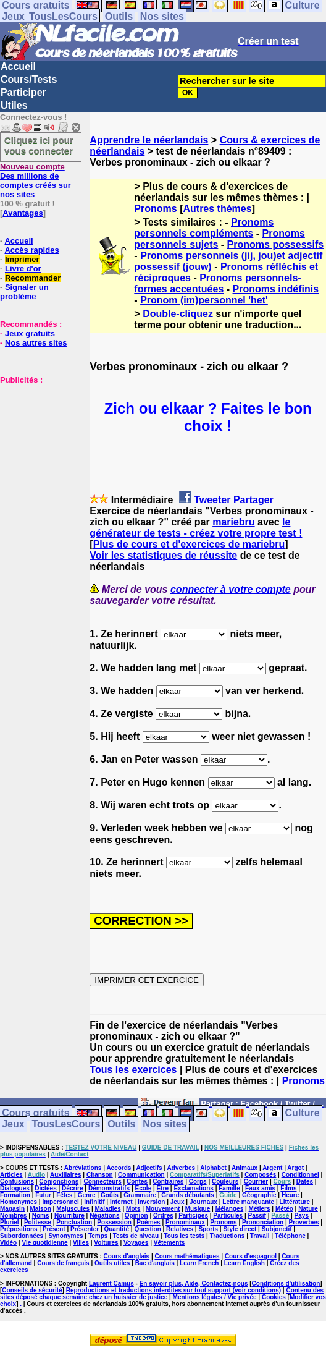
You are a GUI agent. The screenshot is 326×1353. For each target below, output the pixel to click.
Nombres (13, 1215)
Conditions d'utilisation (286, 1283)
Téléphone (290, 1235)
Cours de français (63, 1263)
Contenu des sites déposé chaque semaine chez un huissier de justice (162, 1293)
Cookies (274, 1297)
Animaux (244, 1167)
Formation (15, 1195)
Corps (198, 1181)
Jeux (13, 16)
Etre (163, 1188)
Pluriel (9, 1222)
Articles (11, 1174)
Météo (284, 1208)
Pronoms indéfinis (276, 289)
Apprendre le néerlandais (149, 140)
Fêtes (64, 1195)
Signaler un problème (24, 291)
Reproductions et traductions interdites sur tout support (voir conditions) (173, 1290)
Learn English (244, 1263)
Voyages (135, 1242)
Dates (304, 1181)
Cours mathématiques (187, 1256)
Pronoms (155, 208)
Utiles (14, 105)
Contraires (168, 1181)
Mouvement (163, 1208)
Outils (119, 16)
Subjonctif (277, 1229)
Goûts (110, 1195)
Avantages (22, 213)
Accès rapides (31, 250)
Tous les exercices (133, 1069)
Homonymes (18, 1201)
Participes (193, 1215)
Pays (302, 1215)
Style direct (239, 1229)
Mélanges (229, 1208)
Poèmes (148, 1222)
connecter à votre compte (230, 589)
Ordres (163, 1215)
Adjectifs (149, 1167)
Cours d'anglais (127, 1256)
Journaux (203, 1201)
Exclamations (193, 1188)
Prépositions (19, 1229)
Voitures (106, 1242)
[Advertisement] (37, 446)
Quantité (116, 1229)
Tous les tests (184, 1235)
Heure (290, 1195)
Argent (272, 1167)
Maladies (107, 1208)
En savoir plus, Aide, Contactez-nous (194, 1283)
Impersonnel (60, 1201)
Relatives (179, 1229)
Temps (98, 1235)
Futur (43, 1195)
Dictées (46, 1188)
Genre (87, 1195)
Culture (302, 1113)
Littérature (295, 1201)
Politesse (37, 1222)
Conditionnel (300, 1174)
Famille (229, 1188)
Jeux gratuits (30, 333)
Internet (121, 1201)
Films (288, 1188)
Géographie (259, 1195)
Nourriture (69, 1215)
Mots (133, 1208)
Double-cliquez (178, 313)
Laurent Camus (111, 1283)
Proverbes (304, 1222)
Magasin (12, 1208)
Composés (260, 1174)
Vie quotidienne (44, 1242)
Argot (295, 1167)
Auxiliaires (66, 1174)
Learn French (199, 1263)
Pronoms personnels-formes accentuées (217, 283)
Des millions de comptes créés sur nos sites (35, 180)
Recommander (33, 277)
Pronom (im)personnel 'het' (204, 300)
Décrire (72, 1188)
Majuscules (73, 1208)
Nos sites (162, 16)
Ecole (143, 1188)
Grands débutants (187, 1195)
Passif (256, 1215)
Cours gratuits (35, 1113)
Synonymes (65, 1235)
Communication (141, 1174)
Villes (81, 1242)
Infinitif (94, 1201)
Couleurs (225, 1181)
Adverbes (181, 1167)
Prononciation (262, 1222)
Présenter (84, 1229)
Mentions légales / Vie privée (215, 1297)
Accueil (18, 66)
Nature (308, 1208)
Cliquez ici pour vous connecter (38, 145)
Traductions (227, 1235)
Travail (260, 1235)
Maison (40, 1208)
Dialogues (15, 1188)
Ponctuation (74, 1222)
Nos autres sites (36, 342)
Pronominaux (185, 1222)
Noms (40, 1215)
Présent (54, 1229)
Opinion (136, 1215)
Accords (118, 1167)
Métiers (259, 1208)
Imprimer (22, 259)
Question (147, 1229)
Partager (253, 499)
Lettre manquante (248, 1201)
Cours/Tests (29, 79)
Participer (23, 92)
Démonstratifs (109, 1188)
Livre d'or (23, 268)
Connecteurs (103, 1181)
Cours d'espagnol (251, 1256)
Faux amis (260, 1188)
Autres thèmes (217, 208)
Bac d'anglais (155, 1263)
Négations (104, 1215)
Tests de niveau (136, 1235)
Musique (198, 1208)
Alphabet (213, 1167)
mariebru (233, 522)
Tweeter (212, 499)
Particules (228, 1215)
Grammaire (139, 1195)
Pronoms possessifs (275, 244)
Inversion (151, 1201)
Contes (137, 1181)
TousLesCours (63, 16)
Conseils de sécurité (32, 1290)
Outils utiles (112, 1263)
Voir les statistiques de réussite (163, 555)
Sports (208, 1229)
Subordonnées (21, 1235)
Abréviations (83, 1167)
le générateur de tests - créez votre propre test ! (196, 527)
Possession (114, 1222)
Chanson (99, 1174)
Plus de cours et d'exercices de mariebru (189, 544)
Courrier (256, 1181)
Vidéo (8, 1242)
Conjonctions (58, 1181)
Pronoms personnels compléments (204, 228)
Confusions (17, 1181)
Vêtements (169, 1242)
